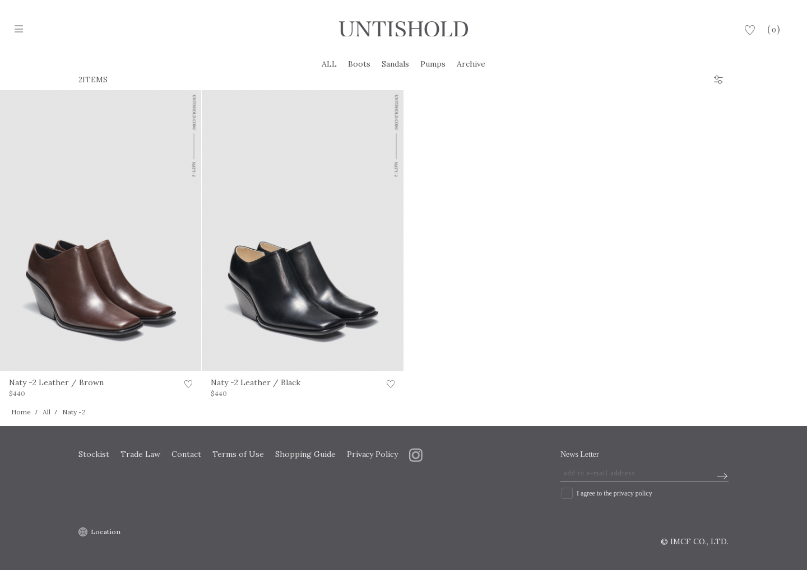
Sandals (395, 64)
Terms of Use (238, 454)
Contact (186, 454)
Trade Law (140, 454)
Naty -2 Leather (56, 382)
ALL (329, 64)
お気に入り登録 (188, 385)
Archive (471, 64)
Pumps (433, 64)
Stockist (93, 454)
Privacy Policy (372, 454)
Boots (359, 64)
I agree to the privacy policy (614, 493)
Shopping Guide (305, 454)
